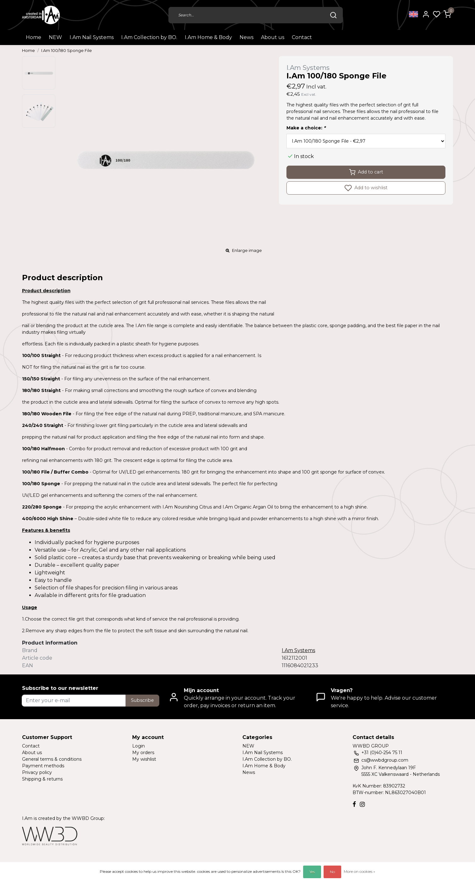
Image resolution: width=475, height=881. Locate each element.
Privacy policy (37, 772)
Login (138, 746)
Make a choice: (305, 128)
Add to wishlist (365, 188)
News (246, 37)
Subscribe (142, 700)
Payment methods (43, 766)
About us (272, 37)
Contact (302, 37)
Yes (312, 871)
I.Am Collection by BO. (149, 37)
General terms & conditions (52, 759)
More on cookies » (359, 871)
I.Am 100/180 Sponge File (66, 50)
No (332, 871)
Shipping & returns (42, 779)
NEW (55, 37)
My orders (143, 752)
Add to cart (366, 172)
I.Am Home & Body (208, 37)
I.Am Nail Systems (92, 37)
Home (33, 37)
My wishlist (144, 759)
